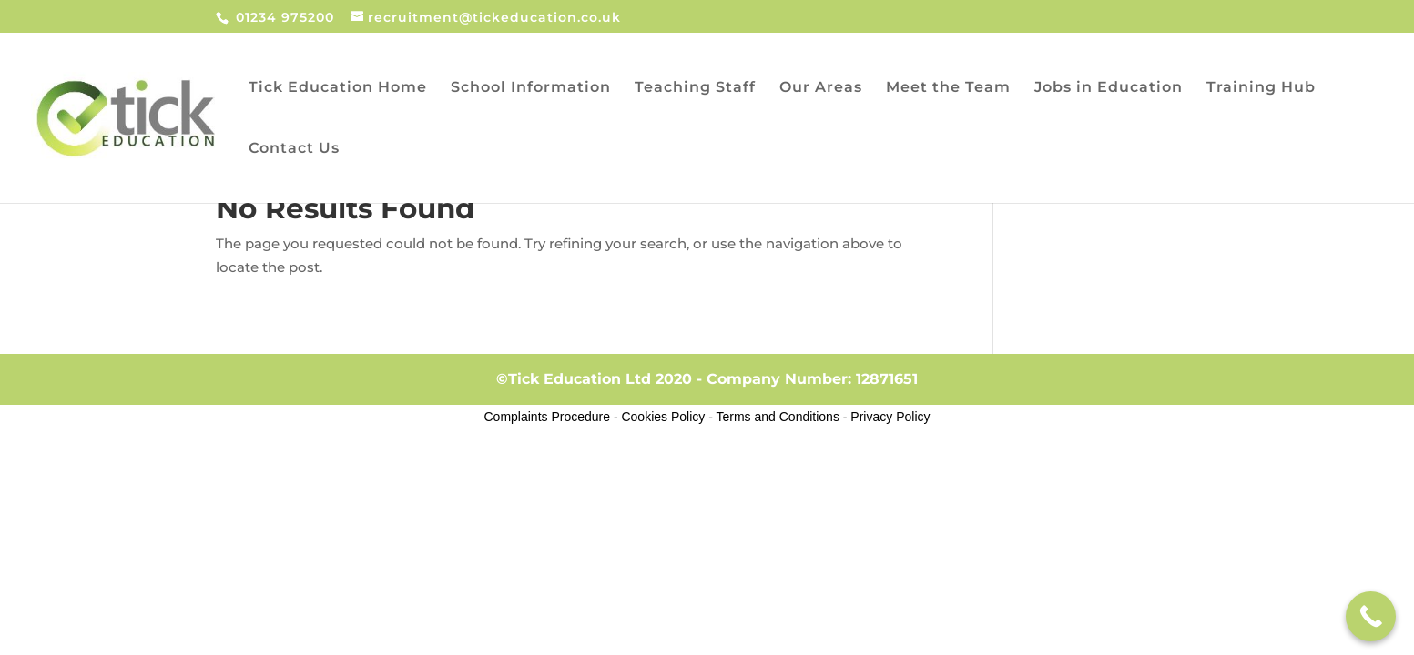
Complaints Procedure (547, 416)
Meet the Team (948, 88)
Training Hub (1261, 88)
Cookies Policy (663, 416)
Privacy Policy (890, 416)
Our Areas (820, 88)
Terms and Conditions (778, 416)
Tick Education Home (338, 88)
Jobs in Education (1108, 88)
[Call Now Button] (1371, 616)
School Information (531, 88)
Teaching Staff (695, 88)
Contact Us (294, 149)
